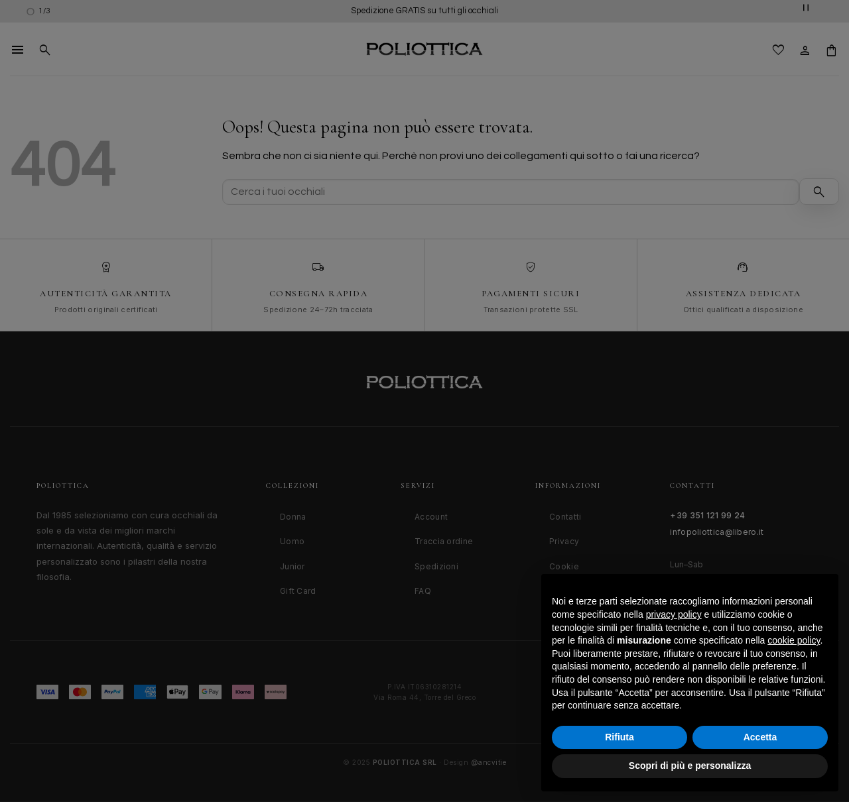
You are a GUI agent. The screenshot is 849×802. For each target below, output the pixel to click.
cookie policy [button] (793, 640)
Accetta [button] (760, 737)
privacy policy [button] (674, 614)
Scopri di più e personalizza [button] (690, 765)
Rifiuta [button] (619, 737)
